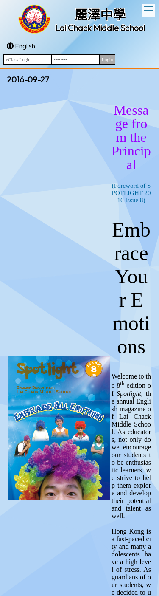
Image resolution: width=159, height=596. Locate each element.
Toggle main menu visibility (149, 9)
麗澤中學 (100, 15)
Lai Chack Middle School (100, 28)
